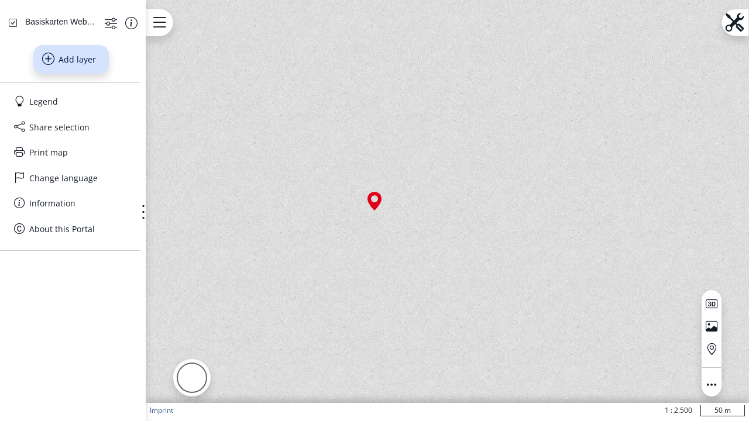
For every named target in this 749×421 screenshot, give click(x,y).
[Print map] (91, 264)
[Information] (91, 314)
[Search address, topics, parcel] (83, 93)
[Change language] (91, 289)
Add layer (89, 170)
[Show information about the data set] (160, 133)
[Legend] (91, 213)
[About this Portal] (91, 340)
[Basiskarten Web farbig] (79, 132)
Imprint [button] (203, 410)
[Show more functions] (140, 133)
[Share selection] (91, 238)
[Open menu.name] (201, 22)
